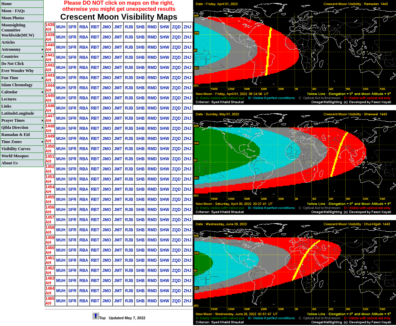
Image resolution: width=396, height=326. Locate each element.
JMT (118, 27)
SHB (140, 27)
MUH (61, 27)
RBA (83, 27)
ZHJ (187, 27)
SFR (72, 27)
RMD (152, 27)
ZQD (176, 27)
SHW (164, 27)
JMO (106, 27)
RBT (95, 27)
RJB (129, 27)
